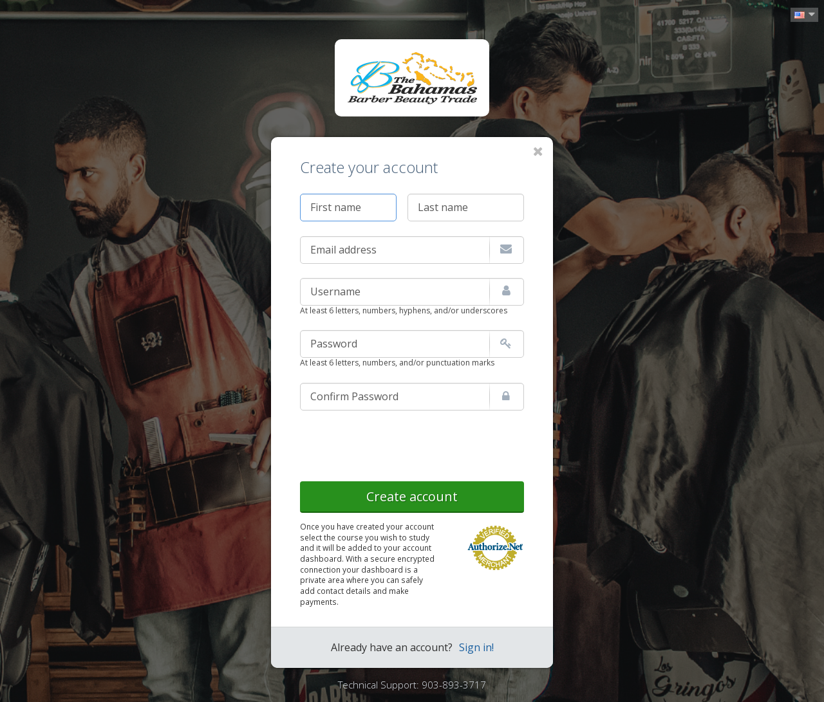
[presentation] (398, 443)
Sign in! (476, 647)
